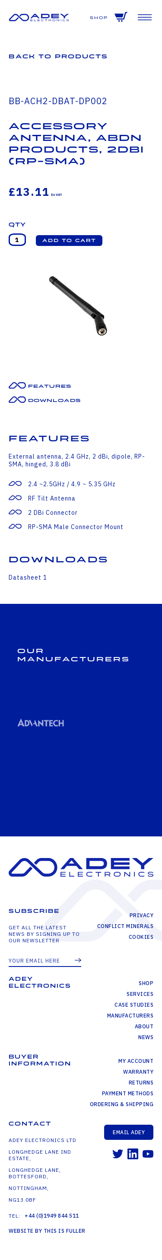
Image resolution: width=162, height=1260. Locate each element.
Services (140, 994)
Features (49, 386)
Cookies (141, 937)
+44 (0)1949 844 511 (52, 1215)
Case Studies (133, 1005)
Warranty (138, 1072)
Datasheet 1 (28, 577)
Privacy (142, 915)
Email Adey (129, 1132)
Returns (141, 1082)
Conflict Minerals (125, 926)
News (145, 1037)
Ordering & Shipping (122, 1104)
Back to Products (58, 56)
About (144, 1026)
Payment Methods (128, 1093)
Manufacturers (130, 1015)
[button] (69, 240)
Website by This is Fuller (47, 1231)
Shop (99, 18)
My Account (135, 1061)
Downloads (54, 400)
